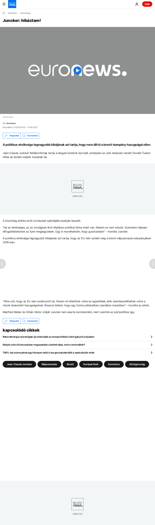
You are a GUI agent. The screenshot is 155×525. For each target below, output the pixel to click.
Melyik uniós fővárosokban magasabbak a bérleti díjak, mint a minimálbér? (44, 344)
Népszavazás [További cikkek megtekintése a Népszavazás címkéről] (49, 364)
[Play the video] (77, 70)
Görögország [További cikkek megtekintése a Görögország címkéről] (137, 364)
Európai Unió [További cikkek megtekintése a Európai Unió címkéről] (90, 364)
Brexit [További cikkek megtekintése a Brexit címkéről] (70, 364)
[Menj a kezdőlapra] (12, 4)
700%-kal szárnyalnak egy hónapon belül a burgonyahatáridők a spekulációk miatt (48, 352)
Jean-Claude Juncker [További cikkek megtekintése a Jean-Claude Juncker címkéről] (19, 364)
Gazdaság (25, 13)
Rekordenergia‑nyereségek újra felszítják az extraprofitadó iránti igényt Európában (48, 336)
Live (147, 4)
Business (12, 13)
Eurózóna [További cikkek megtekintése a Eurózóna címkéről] (114, 364)
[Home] (4, 13)
